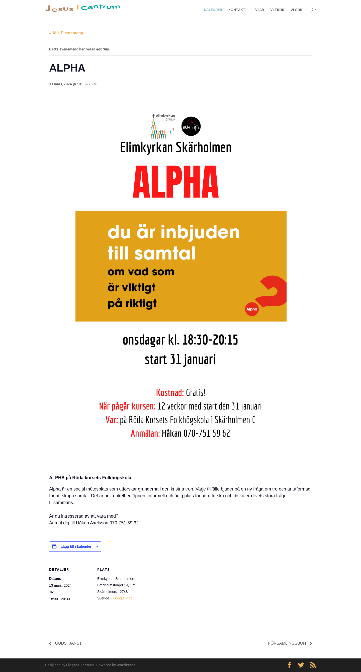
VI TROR (277, 10)
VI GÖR (296, 10)
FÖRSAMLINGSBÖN (287, 643)
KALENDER (213, 10)
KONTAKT (236, 10)
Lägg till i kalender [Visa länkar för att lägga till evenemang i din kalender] (76, 546)
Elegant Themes (80, 665)
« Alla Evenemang (66, 33)
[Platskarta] (171, 594)
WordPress (126, 665)
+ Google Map (121, 598)
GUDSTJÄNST (68, 643)
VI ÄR (259, 10)
